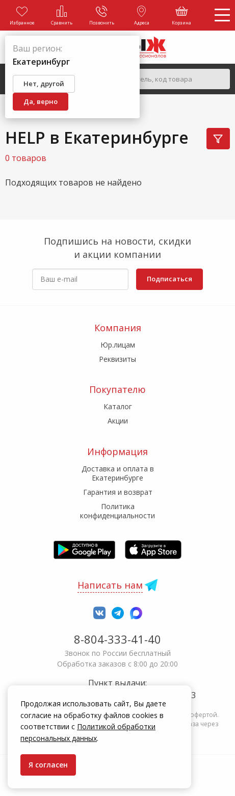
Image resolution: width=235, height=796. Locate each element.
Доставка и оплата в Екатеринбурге (118, 473)
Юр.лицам (117, 345)
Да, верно (40, 101)
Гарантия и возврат (117, 492)
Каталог (117, 406)
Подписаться (169, 278)
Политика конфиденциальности (117, 510)
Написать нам (110, 585)
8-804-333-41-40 (117, 639)
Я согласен (48, 765)
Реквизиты (117, 359)
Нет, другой (43, 83)
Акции (118, 421)
